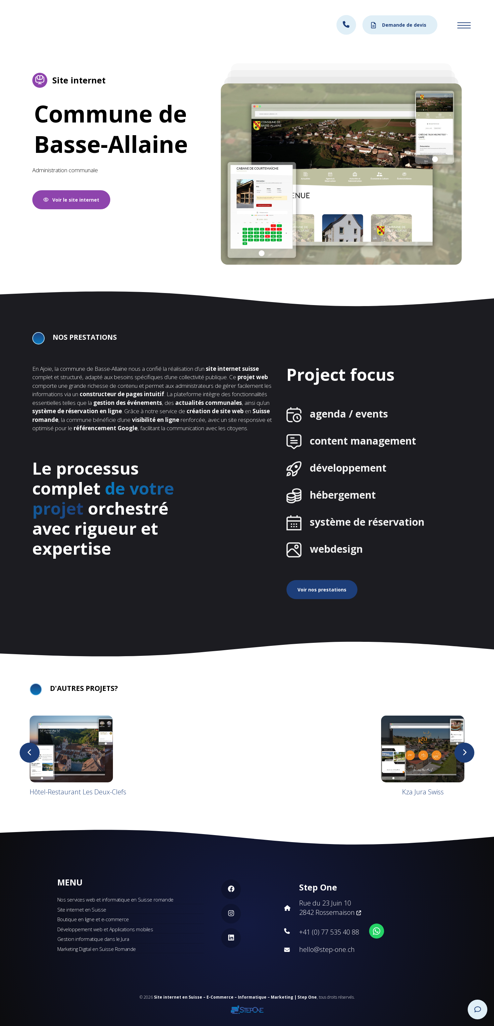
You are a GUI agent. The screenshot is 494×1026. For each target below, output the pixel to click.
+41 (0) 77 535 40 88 (329, 932)
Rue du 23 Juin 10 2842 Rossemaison (330, 908)
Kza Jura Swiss (423, 791)
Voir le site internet (71, 200)
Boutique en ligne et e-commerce (93, 919)
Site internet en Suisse (81, 909)
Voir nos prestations (321, 589)
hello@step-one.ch (327, 949)
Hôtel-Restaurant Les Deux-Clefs (78, 791)
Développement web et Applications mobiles (105, 929)
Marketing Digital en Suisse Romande (96, 949)
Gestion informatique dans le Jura (93, 939)
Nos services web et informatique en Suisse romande (115, 899)
